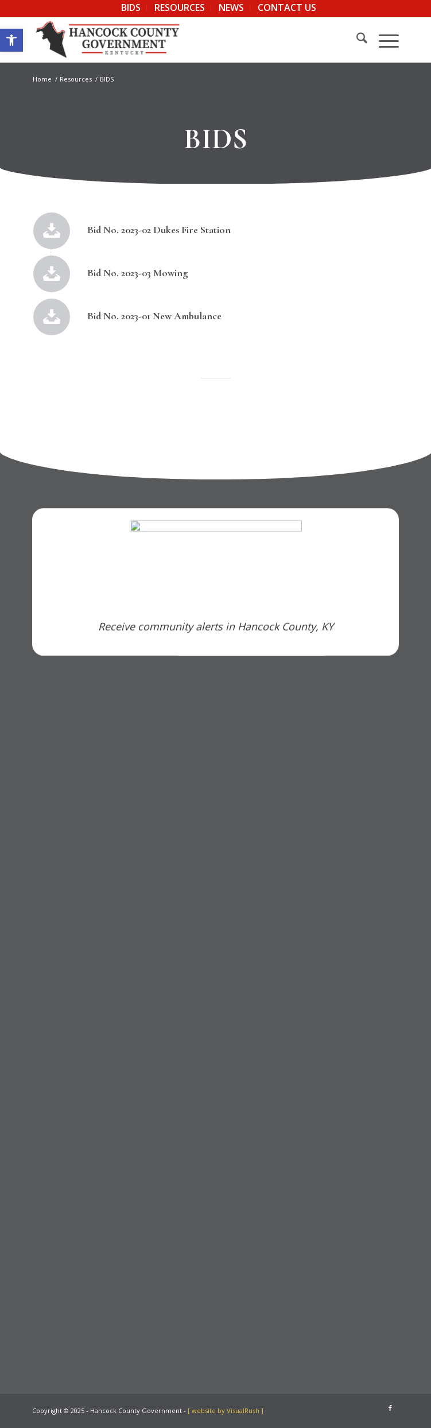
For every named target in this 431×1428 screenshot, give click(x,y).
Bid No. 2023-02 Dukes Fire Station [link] (162, 229)
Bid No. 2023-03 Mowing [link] (140, 272)
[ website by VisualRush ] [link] (225, 1410)
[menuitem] (131, 8)
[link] (11, 40)
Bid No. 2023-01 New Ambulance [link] (149, 315)
